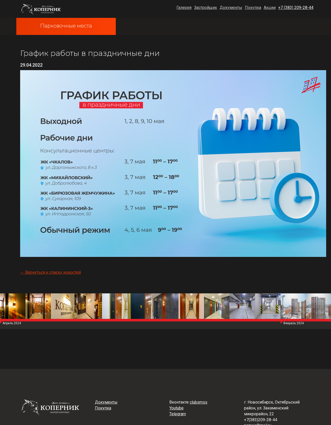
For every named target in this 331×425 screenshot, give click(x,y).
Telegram (177, 413)
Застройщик (205, 7)
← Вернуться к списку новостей (50, 272)
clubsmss (198, 402)
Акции (270, 7)
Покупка (253, 7)
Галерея (184, 7)
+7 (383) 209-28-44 (295, 7)
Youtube (176, 408)
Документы (231, 7)
